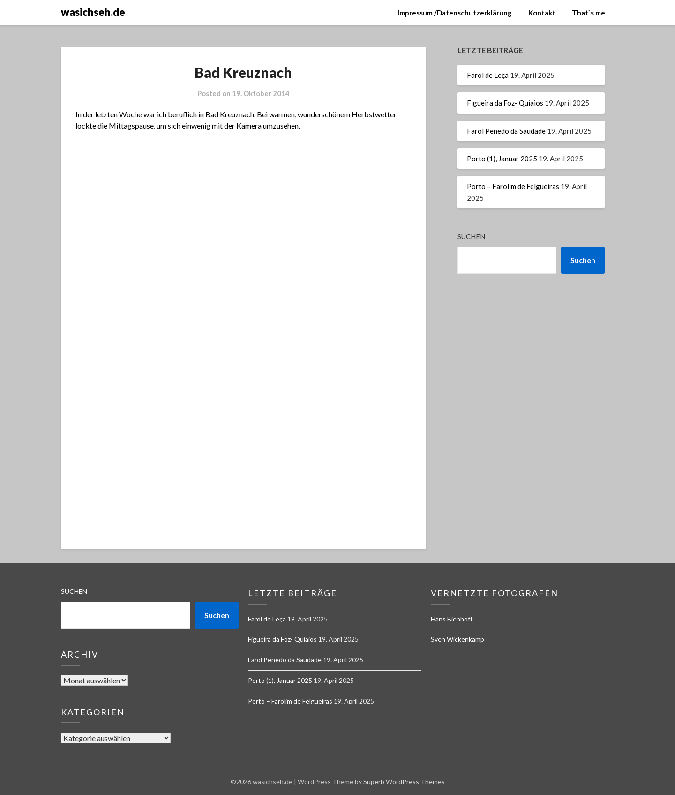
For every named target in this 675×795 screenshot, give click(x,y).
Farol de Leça (488, 75)
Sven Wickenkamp (457, 639)
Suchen (471, 236)
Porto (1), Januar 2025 (502, 158)
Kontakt (541, 12)
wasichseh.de (93, 12)
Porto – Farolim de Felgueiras (513, 186)
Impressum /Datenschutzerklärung (455, 12)
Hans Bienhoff (451, 619)
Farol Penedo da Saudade (506, 131)
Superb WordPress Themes (404, 782)
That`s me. (589, 12)
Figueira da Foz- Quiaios (505, 102)
